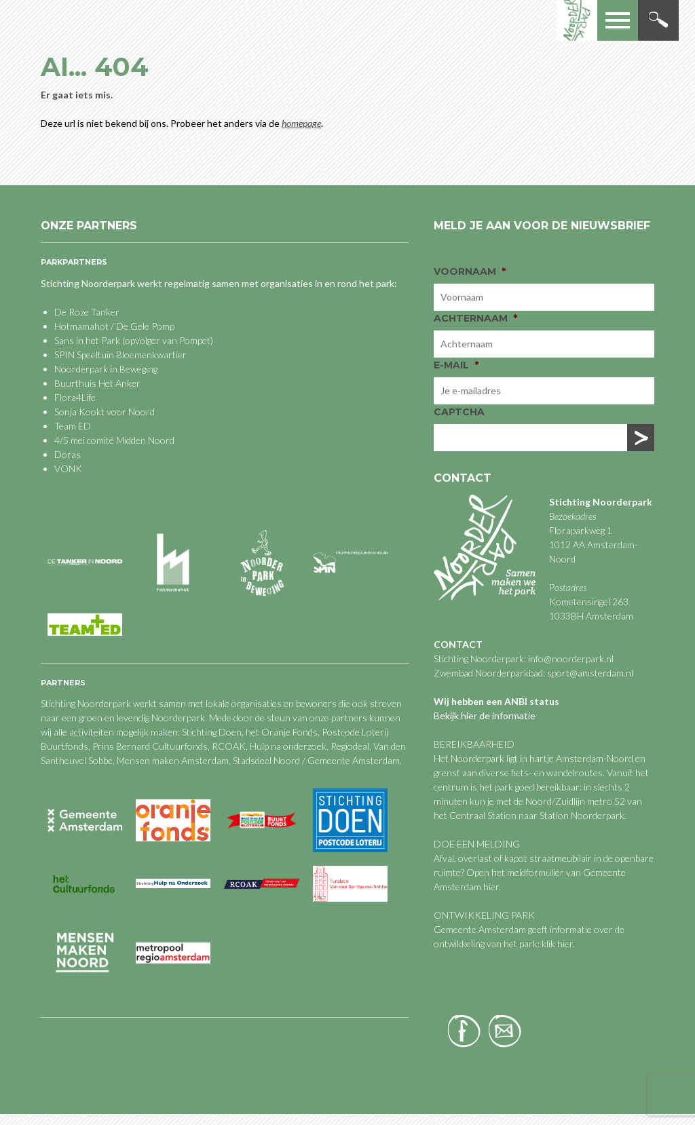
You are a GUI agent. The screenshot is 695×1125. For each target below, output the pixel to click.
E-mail (456, 365)
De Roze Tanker (86, 312)
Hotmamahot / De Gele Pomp (114, 326)
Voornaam (470, 271)
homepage (301, 123)
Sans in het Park (87, 340)
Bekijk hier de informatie (485, 715)
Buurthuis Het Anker (97, 383)
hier (491, 886)
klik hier (556, 943)
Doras (67, 454)
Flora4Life (75, 397)
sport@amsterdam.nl (590, 673)
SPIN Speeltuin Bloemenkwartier (120, 354)
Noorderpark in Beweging (105, 369)
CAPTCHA (459, 412)
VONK (68, 468)
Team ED (72, 426)
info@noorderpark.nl (571, 658)
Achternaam (475, 318)
